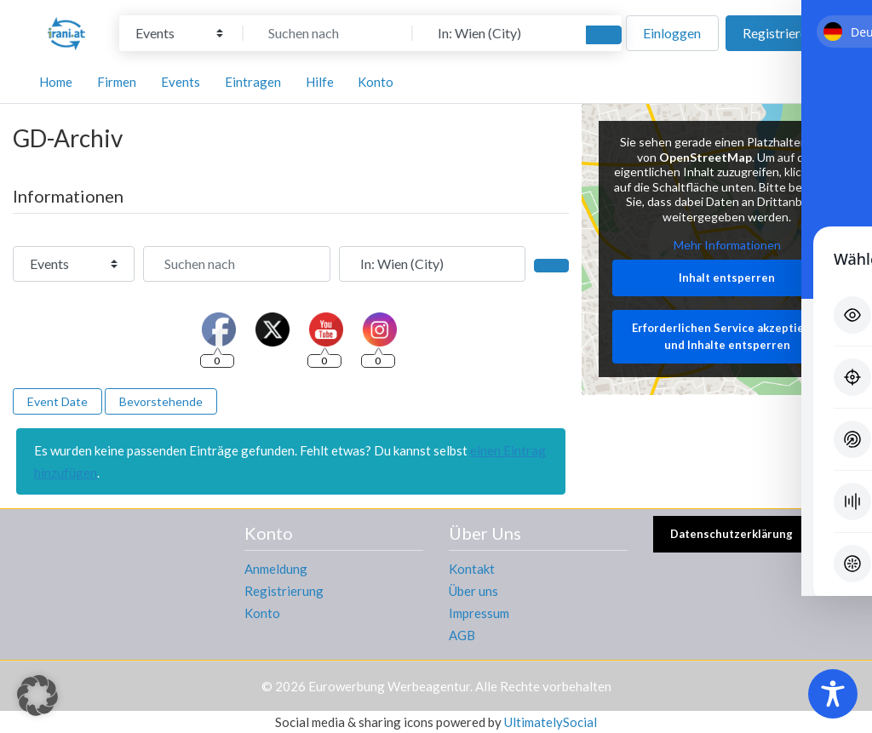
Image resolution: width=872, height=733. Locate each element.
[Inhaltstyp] (179, 33)
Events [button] (180, 81)
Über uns (473, 590)
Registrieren (778, 33)
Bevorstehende (161, 401)
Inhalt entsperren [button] (727, 277)
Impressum (479, 613)
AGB (462, 635)
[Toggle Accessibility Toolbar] (832, 693)
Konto (262, 613)
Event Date (57, 401)
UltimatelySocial (550, 722)
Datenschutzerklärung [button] (731, 534)
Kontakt (472, 568)
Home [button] (55, 81)
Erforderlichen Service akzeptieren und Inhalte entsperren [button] (726, 337)
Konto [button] (375, 81)
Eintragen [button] (253, 81)
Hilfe (320, 81)
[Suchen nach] (328, 33)
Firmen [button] (116, 81)
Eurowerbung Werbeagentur (389, 686)
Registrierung (284, 590)
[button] (37, 695)
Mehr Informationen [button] (726, 245)
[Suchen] (604, 35)
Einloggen (672, 33)
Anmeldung (275, 568)
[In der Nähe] (497, 33)
